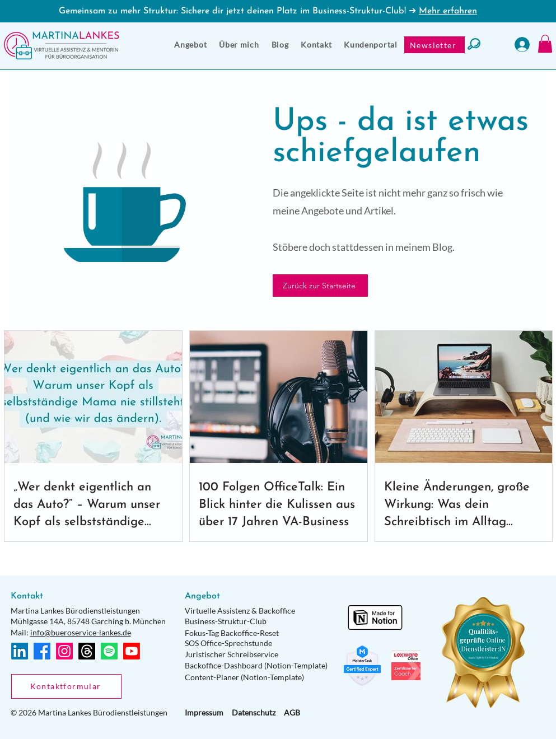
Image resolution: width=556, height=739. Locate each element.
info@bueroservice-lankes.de (80, 632)
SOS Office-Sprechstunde (228, 643)
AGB (292, 712)
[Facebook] (42, 651)
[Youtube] (131, 651)
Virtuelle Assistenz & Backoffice (240, 610)
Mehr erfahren (448, 11)
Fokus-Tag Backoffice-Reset (232, 633)
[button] (190, 44)
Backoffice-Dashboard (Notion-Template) (256, 665)
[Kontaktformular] (66, 686)
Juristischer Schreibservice (231, 654)
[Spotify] (109, 651)
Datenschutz (253, 712)
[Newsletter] (434, 44)
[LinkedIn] (19, 651)
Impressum (204, 712)
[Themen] (86, 651)
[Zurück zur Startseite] (320, 285)
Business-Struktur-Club (226, 621)
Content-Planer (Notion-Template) (244, 677)
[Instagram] (64, 651)
